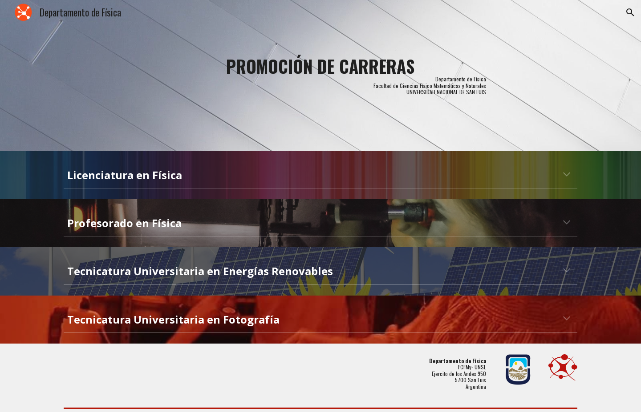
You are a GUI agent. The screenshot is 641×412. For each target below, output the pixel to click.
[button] (630, 12)
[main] (320, 75)
